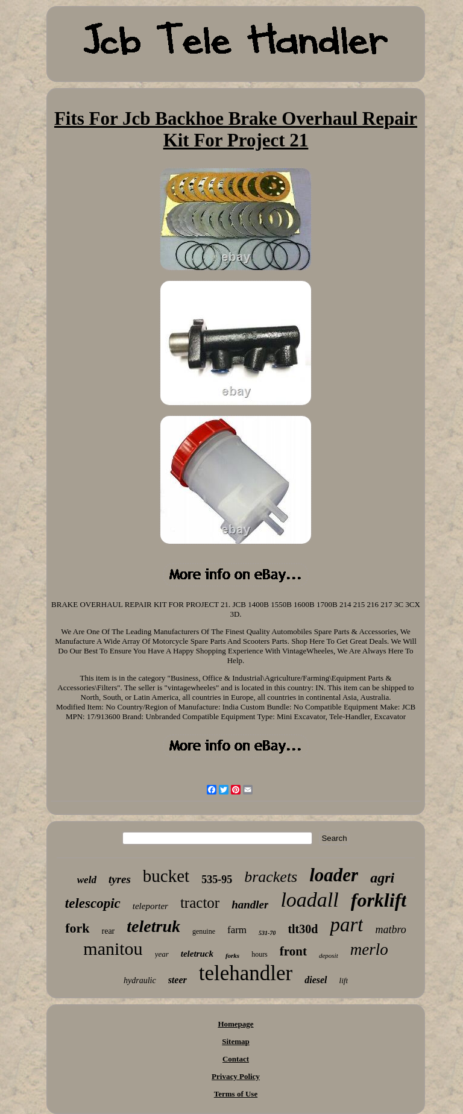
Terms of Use (235, 1093)
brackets (270, 877)
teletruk (153, 926)
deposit (328, 955)
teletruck (197, 953)
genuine (203, 931)
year (162, 953)
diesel (315, 980)
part (346, 925)
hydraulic (140, 980)
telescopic (93, 903)
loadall (309, 900)
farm (237, 930)
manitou (112, 948)
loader (333, 875)
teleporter (150, 906)
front (293, 951)
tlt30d (303, 929)
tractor (199, 903)
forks (232, 955)
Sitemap (236, 1041)
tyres (120, 879)
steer (177, 980)
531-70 (267, 933)
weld (86, 880)
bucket (166, 876)
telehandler (245, 973)
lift (343, 980)
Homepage (235, 1023)
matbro (390, 930)
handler (250, 904)
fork (77, 928)
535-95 (216, 879)
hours (259, 954)
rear (108, 931)
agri (382, 878)
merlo (369, 949)
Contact (235, 1058)
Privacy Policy (236, 1076)
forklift (378, 900)
